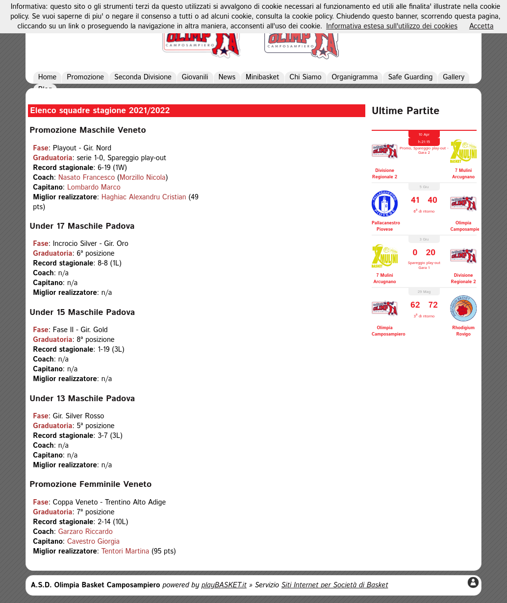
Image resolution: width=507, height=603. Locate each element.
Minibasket (262, 77)
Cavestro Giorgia (93, 542)
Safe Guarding (410, 77)
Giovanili (195, 77)
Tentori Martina (125, 551)
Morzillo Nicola (143, 178)
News (227, 77)
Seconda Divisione (143, 77)
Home (47, 77)
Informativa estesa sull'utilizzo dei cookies (391, 26)
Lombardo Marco (94, 188)
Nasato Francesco (86, 178)
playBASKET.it (224, 585)
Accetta (481, 26)
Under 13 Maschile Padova (82, 399)
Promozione (85, 77)
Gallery (453, 77)
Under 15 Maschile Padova (82, 312)
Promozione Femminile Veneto (90, 484)
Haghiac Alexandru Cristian (143, 197)
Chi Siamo (306, 77)
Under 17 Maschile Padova (81, 226)
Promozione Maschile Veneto (87, 130)
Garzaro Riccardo (85, 532)
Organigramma (355, 77)
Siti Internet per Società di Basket (334, 585)
